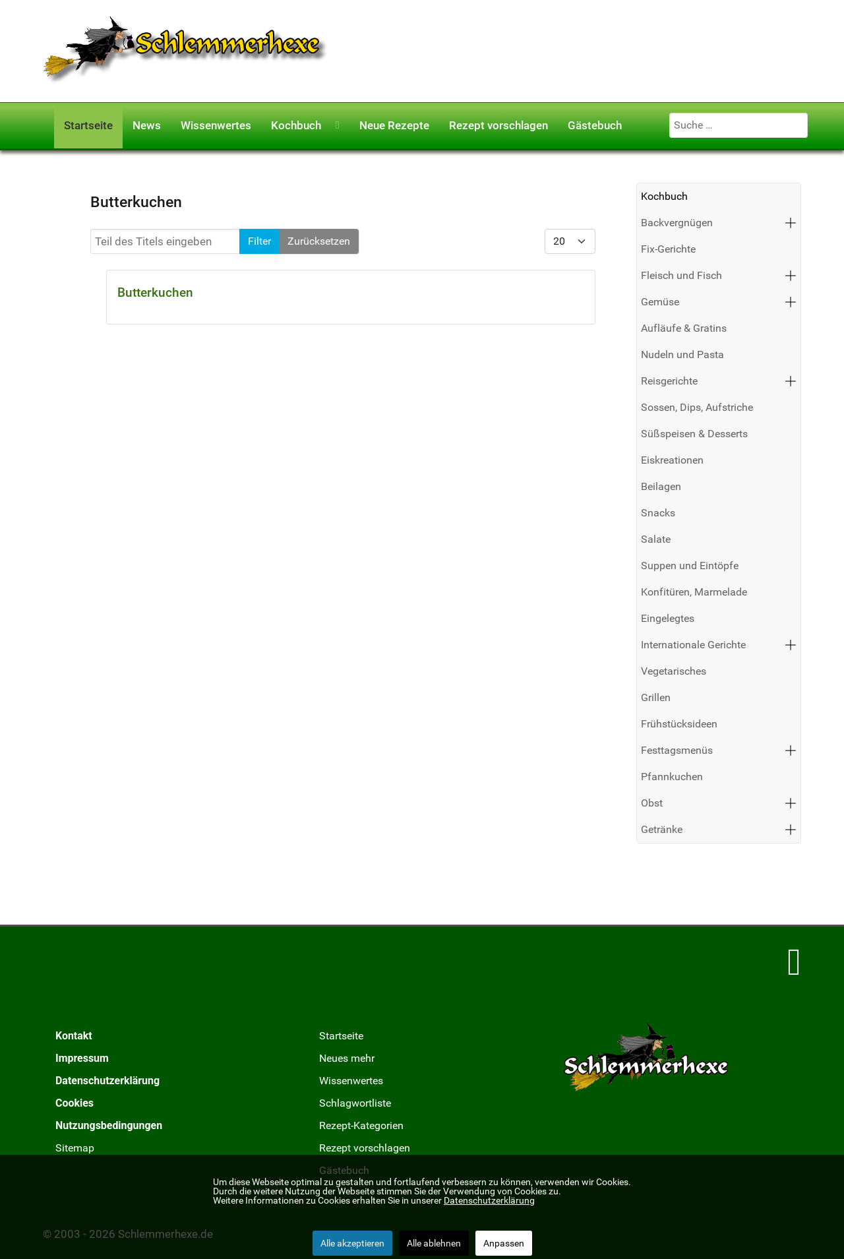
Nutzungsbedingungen (108, 1125)
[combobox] (738, 125)
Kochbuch (664, 196)
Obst (652, 803)
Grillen (656, 697)
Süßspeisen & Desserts (694, 433)
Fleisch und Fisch (681, 275)
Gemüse (660, 301)
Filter (259, 241)
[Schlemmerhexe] (185, 50)
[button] (790, 223)
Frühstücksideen (679, 724)
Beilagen (661, 486)
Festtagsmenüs (677, 750)
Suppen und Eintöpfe (689, 565)
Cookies (74, 1103)
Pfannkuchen (672, 776)
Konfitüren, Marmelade (694, 592)
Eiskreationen (672, 460)
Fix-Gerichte (668, 249)
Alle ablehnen (434, 1243)
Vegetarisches (673, 671)
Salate (656, 539)
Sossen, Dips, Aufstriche (697, 407)
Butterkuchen (155, 292)
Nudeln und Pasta (682, 354)
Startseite (341, 1035)
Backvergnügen (677, 222)
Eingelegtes (667, 618)
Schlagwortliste (355, 1103)
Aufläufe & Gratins (684, 328)
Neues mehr (347, 1058)
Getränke (661, 829)
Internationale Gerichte (693, 644)
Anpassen (503, 1243)
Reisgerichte (669, 381)
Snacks (658, 513)
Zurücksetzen (318, 241)
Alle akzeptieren (352, 1243)
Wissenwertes (351, 1080)
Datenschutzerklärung (107, 1080)
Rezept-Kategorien (361, 1125)
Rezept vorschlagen (364, 1148)
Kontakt (73, 1035)
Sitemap (74, 1148)
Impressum (82, 1058)
